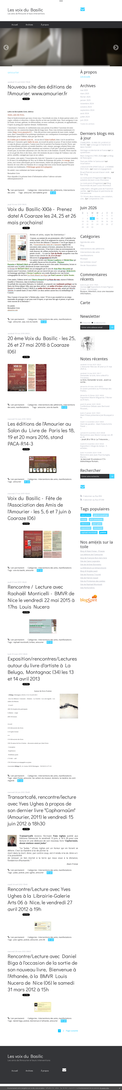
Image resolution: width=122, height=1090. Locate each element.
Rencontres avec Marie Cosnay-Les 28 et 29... (96, 436)
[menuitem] (15, 24)
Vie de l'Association (88, 265)
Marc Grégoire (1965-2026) (91, 155)
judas (15, 872)
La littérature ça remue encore (93, 568)
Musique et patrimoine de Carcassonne (96, 192)
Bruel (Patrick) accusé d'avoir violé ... (95, 172)
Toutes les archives (87, 124)
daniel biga (18, 1021)
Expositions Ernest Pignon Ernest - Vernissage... (96, 288)
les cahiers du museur (41, 778)
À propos (45, 24)
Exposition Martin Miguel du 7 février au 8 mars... (96, 398)
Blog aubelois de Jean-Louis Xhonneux (95, 179)
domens (55, 778)
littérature (85, 524)
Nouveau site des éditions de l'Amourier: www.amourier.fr (40, 90)
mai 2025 (84, 90)
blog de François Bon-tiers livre (93, 558)
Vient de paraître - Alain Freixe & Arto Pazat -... (96, 425)
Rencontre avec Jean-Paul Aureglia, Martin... (95, 456)
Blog (82, 245)
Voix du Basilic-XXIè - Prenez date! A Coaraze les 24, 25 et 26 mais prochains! (42, 216)
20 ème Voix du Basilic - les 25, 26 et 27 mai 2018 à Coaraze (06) (41, 345)
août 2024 (84, 113)
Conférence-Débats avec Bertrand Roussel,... (94, 407)
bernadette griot (40, 192)
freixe (83, 519)
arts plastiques (96, 519)
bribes (32, 642)
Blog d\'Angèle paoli (88, 571)
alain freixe (18, 778)
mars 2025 (84, 93)
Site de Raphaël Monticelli (91, 584)
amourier (28, 192)
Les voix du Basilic (25, 10)
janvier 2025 (85, 100)
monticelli (98, 528)
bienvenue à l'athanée (39, 1021)
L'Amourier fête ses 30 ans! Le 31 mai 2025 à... (96, 367)
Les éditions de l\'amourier (91, 554)
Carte (85, 302)
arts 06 (42, 939)
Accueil (15, 24)
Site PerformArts (87, 587)
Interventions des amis (48, 319)
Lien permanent (16, 190)
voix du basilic (32, 321)
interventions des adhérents (50, 190)
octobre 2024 (86, 107)
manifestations (65, 319)
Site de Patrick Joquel (89, 578)
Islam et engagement (102, 169)
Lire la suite (85, 76)
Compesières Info (95, 198)
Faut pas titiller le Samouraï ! (92, 161)
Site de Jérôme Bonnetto (90, 564)
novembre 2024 (87, 104)
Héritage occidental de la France (93, 150)
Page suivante (72, 1030)
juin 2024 (84, 120)
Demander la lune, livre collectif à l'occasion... (94, 376)
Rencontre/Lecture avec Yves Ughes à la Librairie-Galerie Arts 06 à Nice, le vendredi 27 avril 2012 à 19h (40, 899)
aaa (23, 321)
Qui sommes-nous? (88, 262)
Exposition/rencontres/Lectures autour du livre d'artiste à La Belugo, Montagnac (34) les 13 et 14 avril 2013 (42, 668)
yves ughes (30, 872)
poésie (21, 872)
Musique (84, 259)
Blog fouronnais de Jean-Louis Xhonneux (95, 184)
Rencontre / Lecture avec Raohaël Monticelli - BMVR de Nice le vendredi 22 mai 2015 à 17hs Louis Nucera (41, 596)
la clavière (64, 778)
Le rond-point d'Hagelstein (91, 178)
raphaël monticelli (20, 642)
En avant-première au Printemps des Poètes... (96, 389)
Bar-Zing (84, 174)
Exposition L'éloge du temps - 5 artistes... (93, 447)
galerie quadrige (101, 515)
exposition (85, 528)
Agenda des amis (87, 242)
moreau (83, 287)
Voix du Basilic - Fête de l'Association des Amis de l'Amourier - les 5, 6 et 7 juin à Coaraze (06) (39, 508)
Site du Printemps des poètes (92, 581)
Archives (29, 24)
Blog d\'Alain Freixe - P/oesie (92, 551)
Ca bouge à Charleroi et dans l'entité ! (95, 145)
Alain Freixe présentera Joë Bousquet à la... (96, 416)
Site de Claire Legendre (90, 561)
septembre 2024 (87, 110)
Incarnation (85, 163)
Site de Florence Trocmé (90, 574)
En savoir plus (104, 1088)
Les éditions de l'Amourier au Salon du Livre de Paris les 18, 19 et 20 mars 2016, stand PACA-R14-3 (41, 433)
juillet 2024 (84, 117)
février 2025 (85, 97)
